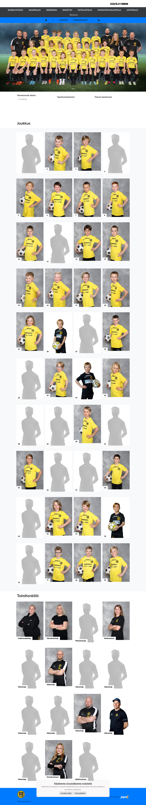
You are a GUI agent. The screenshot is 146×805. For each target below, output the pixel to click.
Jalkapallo (35, 10)
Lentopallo (132, 10)
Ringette (67, 10)
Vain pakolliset (80, 793)
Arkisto (74, 15)
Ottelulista (22, 107)
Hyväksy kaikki (66, 793)
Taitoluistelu (85, 10)
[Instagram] (93, 20)
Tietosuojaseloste (24, 801)
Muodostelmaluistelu (109, 10)
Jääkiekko (51, 10)
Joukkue (63, 20)
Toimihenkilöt (80, 20)
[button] (11, 57)
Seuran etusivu (15, 10)
